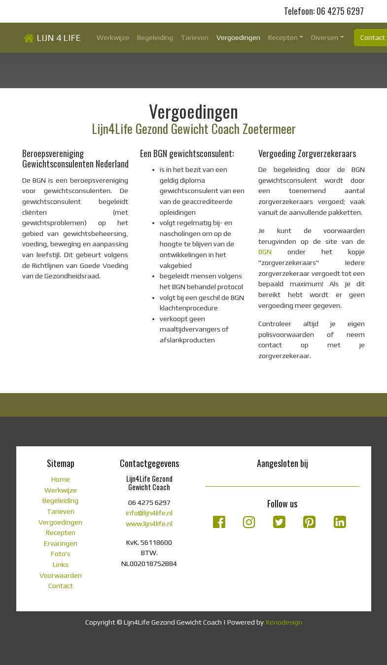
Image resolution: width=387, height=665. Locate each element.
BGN (265, 252)
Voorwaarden (60, 575)
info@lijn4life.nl (149, 513)
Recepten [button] (283, 37)
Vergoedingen (238, 37)
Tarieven (195, 37)
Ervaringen (60, 543)
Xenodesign (283, 622)
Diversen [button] (324, 37)
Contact (60, 586)
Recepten (60, 532)
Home (60, 479)
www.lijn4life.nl (149, 524)
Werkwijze (113, 37)
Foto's (60, 554)
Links (61, 564)
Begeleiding (155, 37)
